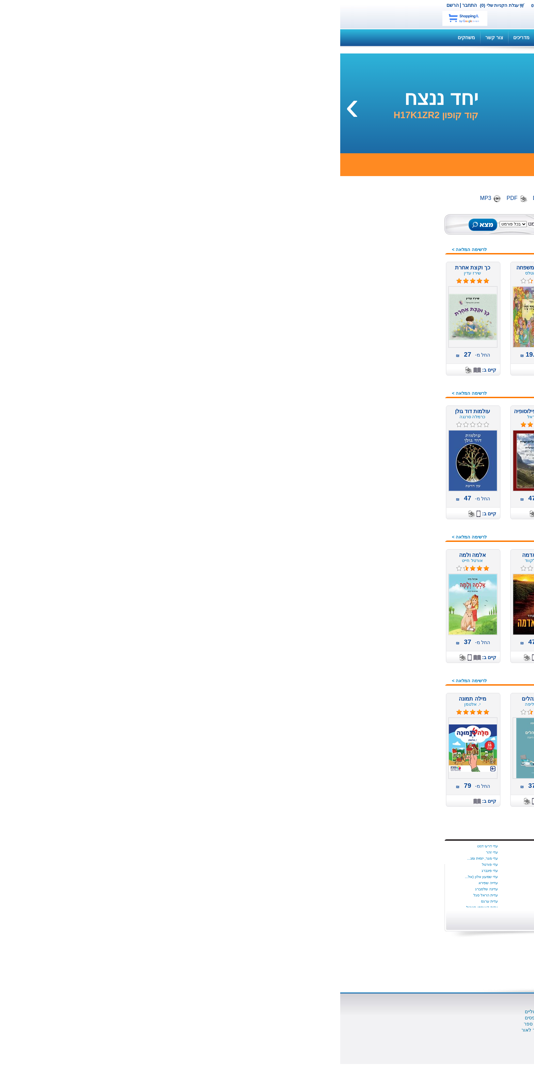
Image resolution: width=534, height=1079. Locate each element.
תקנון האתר (212, 37)
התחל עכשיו (397, 864)
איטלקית (415, 348)
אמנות (417, 357)
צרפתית (416, 672)
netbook (375, 14)
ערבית (418, 621)
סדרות (417, 561)
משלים (417, 485)
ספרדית (416, 578)
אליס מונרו (334, 901)
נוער (419, 536)
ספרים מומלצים (408, 244)
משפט (417, 493)
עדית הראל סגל (145, 895)
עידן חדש (415, 527)
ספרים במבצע (409, 278)
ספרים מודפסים (408, 253)
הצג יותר (331, 916)
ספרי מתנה (413, 604)
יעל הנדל (212, 901)
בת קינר (275, 846)
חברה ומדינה (411, 434)
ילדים (419, 323)
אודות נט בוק (330, 1011)
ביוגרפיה (415, 374)
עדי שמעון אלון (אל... (141, 877)
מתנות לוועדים (409, 740)
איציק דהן (335, 895)
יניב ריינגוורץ (210, 883)
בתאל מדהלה (270, 864)
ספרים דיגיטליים (265, 1011)
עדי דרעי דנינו (147, 846)
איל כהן (337, 889)
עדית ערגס (149, 901)
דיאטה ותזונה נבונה (404, 400)
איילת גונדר (334, 883)
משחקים (126, 37)
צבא (420, 664)
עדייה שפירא (148, 883)
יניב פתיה (212, 871)
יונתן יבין (337, 858)
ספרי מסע (414, 587)
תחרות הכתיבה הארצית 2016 (394, 732)
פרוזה (418, 655)
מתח (419, 510)
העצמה (416, 417)
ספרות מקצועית (408, 595)
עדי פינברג (149, 871)
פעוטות (416, 647)
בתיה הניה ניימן (269, 871)
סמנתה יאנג (334, 864)
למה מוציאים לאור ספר (207, 1024)
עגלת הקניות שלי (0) (159, 5)
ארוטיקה (415, 366)
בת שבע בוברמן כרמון (264, 852)
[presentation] (522, 105)
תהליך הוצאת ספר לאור (206, 1030)
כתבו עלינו (333, 1036)
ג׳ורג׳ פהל (272, 901)
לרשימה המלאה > (129, 249)
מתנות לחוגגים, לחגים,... (399, 519)
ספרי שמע (413, 270)
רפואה (417, 706)
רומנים (417, 689)
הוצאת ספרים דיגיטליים (208, 1011)
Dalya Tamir (333, 846)
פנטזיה (417, 638)
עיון (421, 612)
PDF (172, 198)
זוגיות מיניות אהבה (405, 425)
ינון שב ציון (211, 852)
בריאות (417, 391)
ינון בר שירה (210, 846)
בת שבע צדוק (270, 858)
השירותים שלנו (372, 37)
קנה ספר (406, 37)
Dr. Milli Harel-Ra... (327, 877)
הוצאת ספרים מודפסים (208, 1017)
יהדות (418, 451)
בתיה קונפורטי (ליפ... (264, 883)
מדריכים (181, 37)
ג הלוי (276, 889)
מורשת (417, 468)
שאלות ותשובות (331, 37)
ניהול (419, 544)
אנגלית (417, 340)
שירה (419, 723)
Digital (200, 198)
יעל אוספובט (209, 889)
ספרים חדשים (410, 236)
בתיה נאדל (273, 877)
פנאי (419, 629)
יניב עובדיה (211, 864)
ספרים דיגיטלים (408, 261)
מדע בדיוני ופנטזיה (405, 459)
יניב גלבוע (211, 858)
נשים (419, 553)
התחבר (129, 5)
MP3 (145, 198)
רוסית (418, 698)
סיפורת (417, 570)
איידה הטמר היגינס (328, 852)
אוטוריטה (415, 331)
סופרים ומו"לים (266, 1017)
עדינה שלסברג (146, 889)
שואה (418, 715)
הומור (418, 408)
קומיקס (416, 681)
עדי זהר (152, 852)
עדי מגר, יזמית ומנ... (142, 858)
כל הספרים (413, 227)
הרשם (112, 5)
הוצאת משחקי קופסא (322, 1030)
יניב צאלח (211, 877)
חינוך (419, 442)
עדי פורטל (150, 864)
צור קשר (237, 4)
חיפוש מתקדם (223, 231)
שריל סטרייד (333, 871)
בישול (418, 383)
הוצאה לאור (331, 1024)
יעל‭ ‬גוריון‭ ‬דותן (208, 895)
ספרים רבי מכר (409, 287)
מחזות (418, 476)
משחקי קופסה (409, 502)
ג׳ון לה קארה (270, 895)
